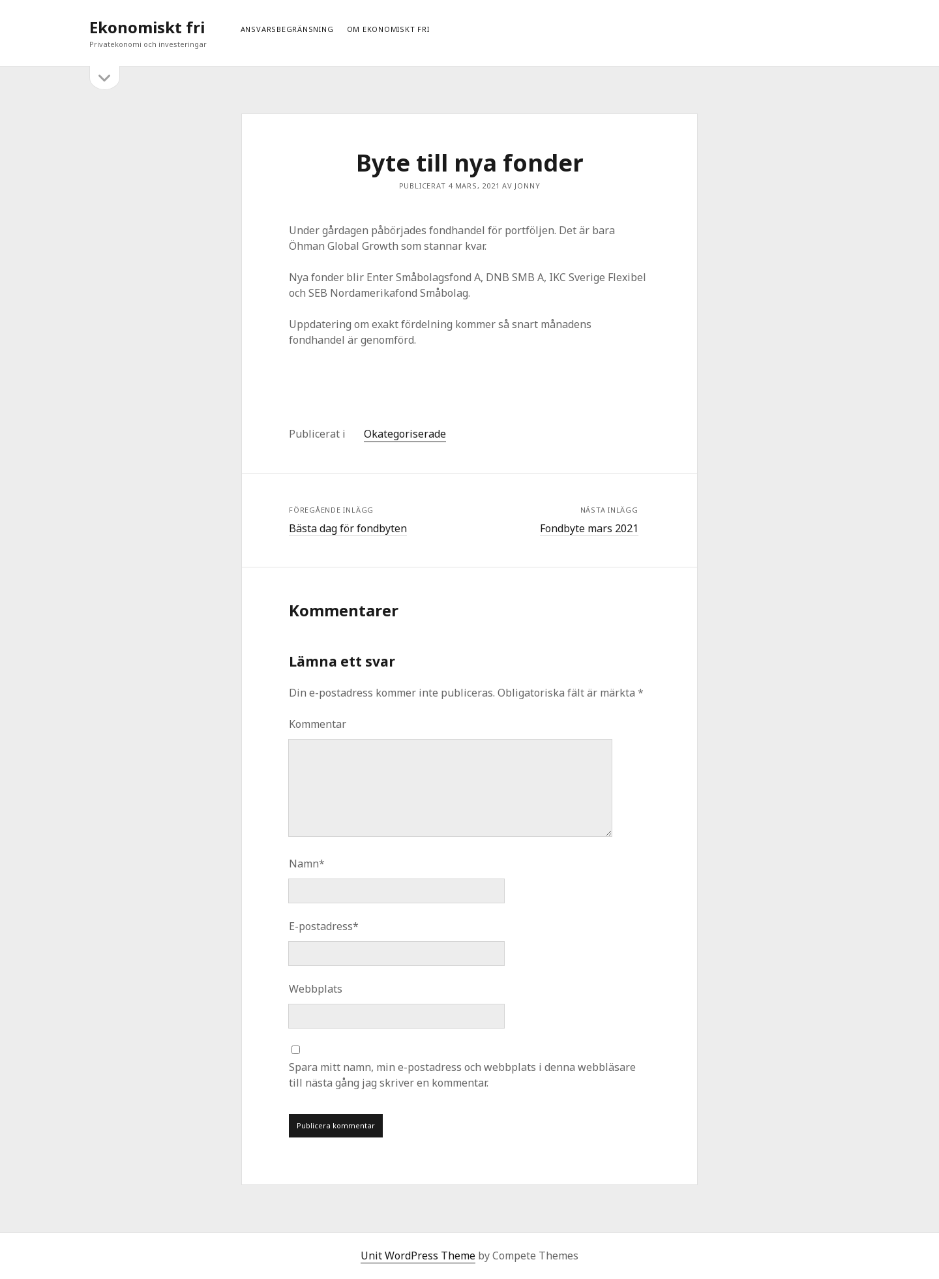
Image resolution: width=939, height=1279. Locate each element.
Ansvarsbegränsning (287, 29)
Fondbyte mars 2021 (589, 528)
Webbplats (315, 989)
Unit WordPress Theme (418, 1255)
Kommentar (317, 724)
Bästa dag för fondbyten (348, 528)
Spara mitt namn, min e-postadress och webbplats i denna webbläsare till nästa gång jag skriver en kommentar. (462, 1075)
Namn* (307, 863)
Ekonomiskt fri (147, 27)
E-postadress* (324, 926)
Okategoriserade (405, 434)
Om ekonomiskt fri (388, 29)
